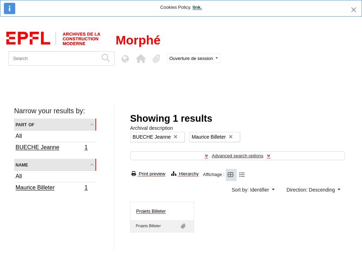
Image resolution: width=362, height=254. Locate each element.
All (19, 136)
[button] (140, 59)
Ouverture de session (191, 58)
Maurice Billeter (51, 188)
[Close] (354, 9)
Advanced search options (237, 155)
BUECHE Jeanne (51, 148)
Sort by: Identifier (251, 190)
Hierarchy (185, 173)
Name (22, 164)
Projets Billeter (151, 211)
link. (197, 7)
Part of (25, 124)
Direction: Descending (312, 190)
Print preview (148, 173)
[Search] (53, 58)
